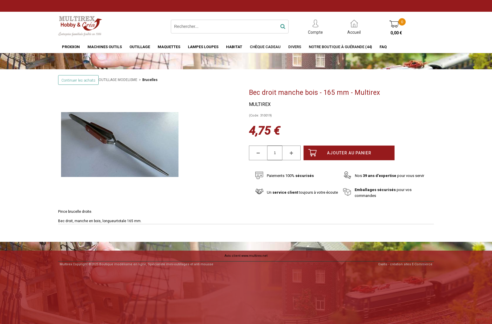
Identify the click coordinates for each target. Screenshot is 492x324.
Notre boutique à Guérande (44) (340, 47)
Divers (294, 47)
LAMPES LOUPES (203, 47)
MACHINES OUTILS (104, 47)
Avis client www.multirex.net (246, 256)
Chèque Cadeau (265, 47)
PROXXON (71, 47)
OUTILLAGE (139, 47)
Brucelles (150, 80)
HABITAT (234, 47)
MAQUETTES (169, 47)
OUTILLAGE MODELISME (118, 80)
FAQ (383, 47)
